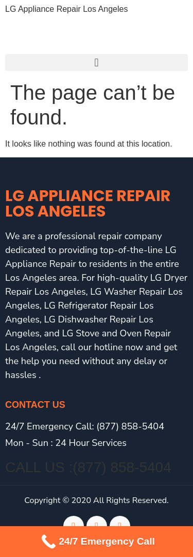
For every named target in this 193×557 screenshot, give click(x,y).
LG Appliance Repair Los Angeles (66, 9)
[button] (96, 62)
